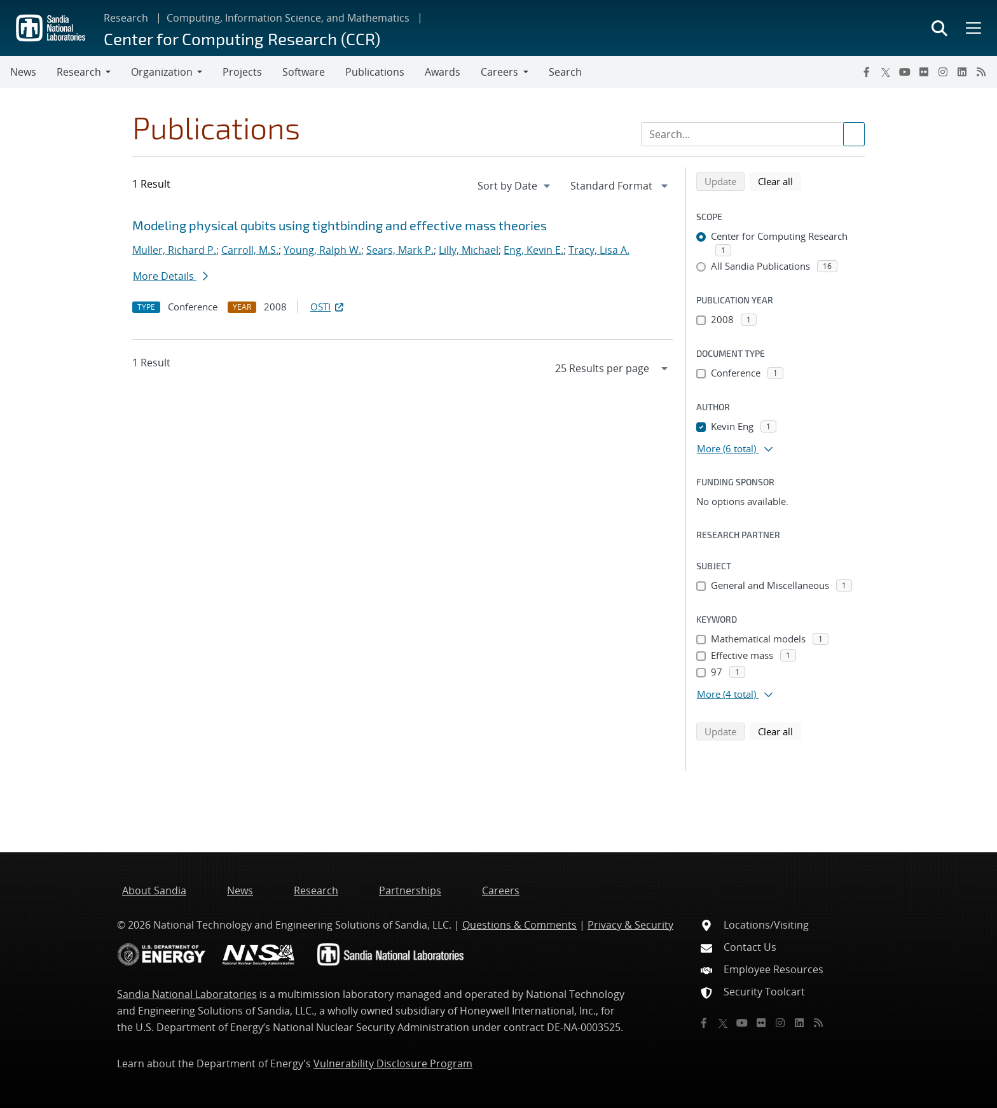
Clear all (779, 181)
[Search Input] (753, 134)
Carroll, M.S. (249, 250)
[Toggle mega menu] (972, 28)
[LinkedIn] (962, 71)
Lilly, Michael (468, 250)
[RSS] (981, 71)
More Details (170, 276)
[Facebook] (866, 71)
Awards (442, 72)
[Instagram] (942, 71)
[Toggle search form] (939, 28)
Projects (242, 72)
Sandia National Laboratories (187, 994)
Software (303, 72)
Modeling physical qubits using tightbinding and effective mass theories (339, 225)
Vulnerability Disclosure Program (392, 1063)
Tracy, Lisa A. (598, 250)
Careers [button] (499, 72)
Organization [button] (162, 72)
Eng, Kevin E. (533, 250)
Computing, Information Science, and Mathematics (288, 18)
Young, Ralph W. (322, 250)
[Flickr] (923, 71)
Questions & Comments (519, 925)
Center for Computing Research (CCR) (242, 38)
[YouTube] (904, 71)
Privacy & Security (630, 925)
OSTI (328, 306)
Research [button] (79, 72)
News (23, 72)
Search (565, 72)
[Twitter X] (885, 71)
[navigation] (515, 185)
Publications (374, 72)
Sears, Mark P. (400, 250)
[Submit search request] (854, 134)
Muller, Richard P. (174, 250)
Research (126, 18)
